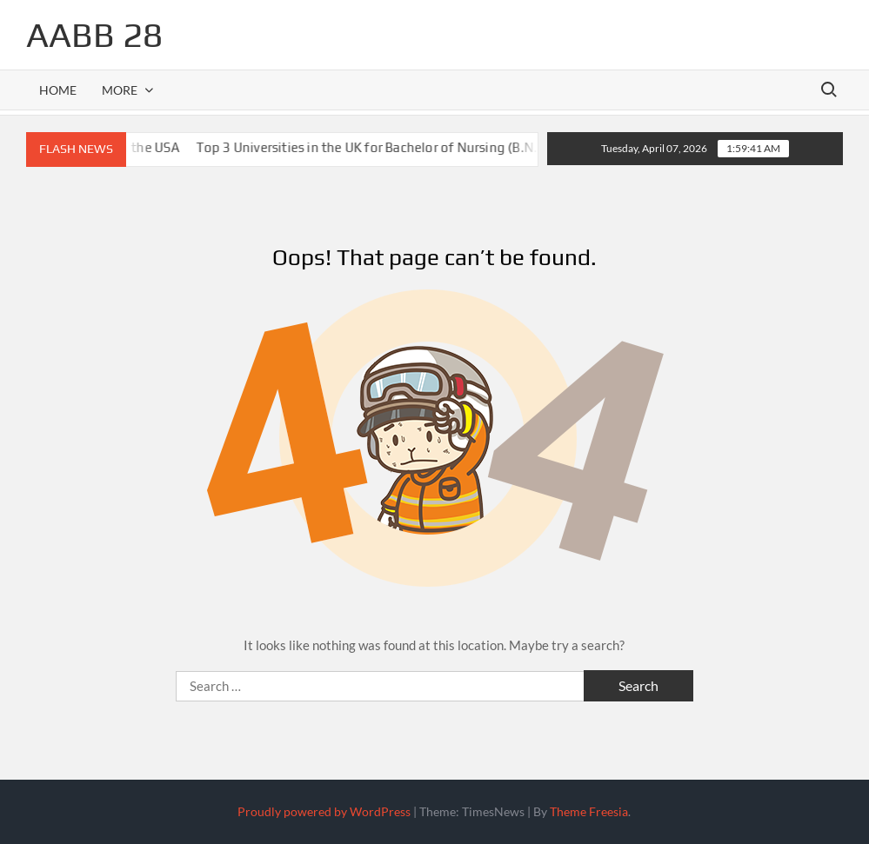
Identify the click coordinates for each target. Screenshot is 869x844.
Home (58, 90)
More (119, 90)
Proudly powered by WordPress (324, 811)
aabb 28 (94, 35)
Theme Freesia (589, 811)
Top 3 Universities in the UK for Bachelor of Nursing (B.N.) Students (407, 147)
